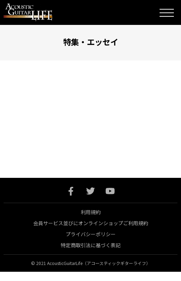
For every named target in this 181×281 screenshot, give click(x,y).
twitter (90, 191)
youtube (110, 191)
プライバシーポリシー (91, 234)
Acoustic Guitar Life (33, 12)
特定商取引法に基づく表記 (91, 245)
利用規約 (91, 212)
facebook (70, 191)
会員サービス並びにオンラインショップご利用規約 (90, 223)
